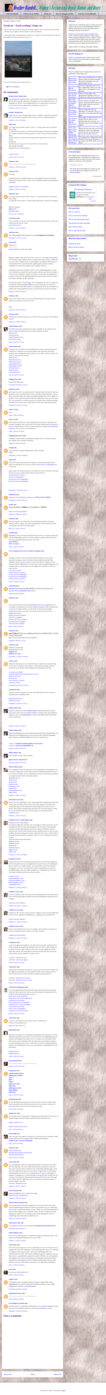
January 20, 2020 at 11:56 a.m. (18, 514)
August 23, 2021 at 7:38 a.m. (17, 1186)
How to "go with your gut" (77, 230)
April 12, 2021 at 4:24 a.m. (17, 1066)
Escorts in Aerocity (25, 562)
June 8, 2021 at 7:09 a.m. (16, 1109)
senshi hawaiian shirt (15, 1150)
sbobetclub (12, 494)
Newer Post (8, 1374)
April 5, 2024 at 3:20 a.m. (16, 1275)
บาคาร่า (11, 319)
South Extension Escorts (16, 337)
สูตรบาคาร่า (13, 209)
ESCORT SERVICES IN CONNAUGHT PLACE (23, 674)
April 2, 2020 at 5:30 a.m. (16, 547)
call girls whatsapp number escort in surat (29, 743)
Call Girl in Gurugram (15, 617)
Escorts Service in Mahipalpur (45, 464)
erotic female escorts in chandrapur (19, 1002)
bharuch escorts (13, 784)
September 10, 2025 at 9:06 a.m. (18, 1311)
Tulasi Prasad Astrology (16, 1202)
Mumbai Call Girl (14, 1053)
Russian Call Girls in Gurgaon (18, 619)
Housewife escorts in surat (24, 980)
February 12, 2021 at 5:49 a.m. (18, 887)
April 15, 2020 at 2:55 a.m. (17, 581)
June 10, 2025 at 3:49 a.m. (16, 1299)
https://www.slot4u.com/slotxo (18, 511)
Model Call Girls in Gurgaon (17, 615)
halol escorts (23, 759)
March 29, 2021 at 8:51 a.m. (17, 1025)
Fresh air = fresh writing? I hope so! (23, 25)
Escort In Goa (13, 678)
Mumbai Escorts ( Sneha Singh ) (19, 820)
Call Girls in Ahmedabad (17, 987)
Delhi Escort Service (15, 676)
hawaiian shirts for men (35, 535)
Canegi (11, 447)
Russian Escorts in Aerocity (17, 578)
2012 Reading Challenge (83, 189)
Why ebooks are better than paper (79, 223)
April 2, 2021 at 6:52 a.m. (16, 1056)
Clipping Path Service (16, 435)
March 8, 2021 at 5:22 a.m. (17, 1013)
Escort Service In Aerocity (17, 680)
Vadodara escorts (14, 891)
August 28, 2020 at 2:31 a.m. (17, 640)
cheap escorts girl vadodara (17, 919)
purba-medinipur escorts (16, 882)
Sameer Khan (13, 346)
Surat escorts (32, 710)
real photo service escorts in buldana (19, 1004)
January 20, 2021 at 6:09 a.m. (17, 726)
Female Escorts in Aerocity (17, 475)
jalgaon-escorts (13, 850)
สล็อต (30, 284)
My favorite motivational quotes (79, 219)
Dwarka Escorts (13, 370)
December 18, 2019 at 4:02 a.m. (18, 500)
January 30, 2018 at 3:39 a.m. (17, 310)
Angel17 (11, 1279)
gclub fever (12, 389)
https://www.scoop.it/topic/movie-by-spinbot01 (23, 637)
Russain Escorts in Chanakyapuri (18, 481)
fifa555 (11, 452)
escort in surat (26, 715)
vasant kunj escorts (14, 372)
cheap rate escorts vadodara (17, 903)
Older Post (57, 1374)
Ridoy (11, 124)
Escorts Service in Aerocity (17, 572)
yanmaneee (12, 1070)
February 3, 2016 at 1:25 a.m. (17, 167)
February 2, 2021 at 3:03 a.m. (17, 795)
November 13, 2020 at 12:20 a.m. (18, 656)
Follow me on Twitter (31, 14)
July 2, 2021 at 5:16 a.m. (16, 1143)
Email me (47, 14)
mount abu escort (14, 799)
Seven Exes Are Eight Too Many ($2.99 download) (73, 140)
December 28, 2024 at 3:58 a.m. (18, 1289)
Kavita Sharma (13, 1060)
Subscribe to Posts (74, 244)
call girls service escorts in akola (18, 1011)
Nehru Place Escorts (15, 339)
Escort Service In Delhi (16, 672)
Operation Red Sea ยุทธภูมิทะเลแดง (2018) (22, 591)
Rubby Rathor (13, 708)
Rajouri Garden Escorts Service (18, 1126)
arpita (11, 459)
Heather (78, 193)
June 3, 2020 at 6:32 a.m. (16, 626)
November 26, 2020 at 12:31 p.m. (19, 685)
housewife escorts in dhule (17, 1000)
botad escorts (13, 788)
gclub (10, 307)
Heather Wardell (14, 112)
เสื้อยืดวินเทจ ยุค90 (15, 654)
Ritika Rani (12, 1030)
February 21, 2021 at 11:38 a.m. (18, 906)
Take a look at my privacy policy (79, 59)
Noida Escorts (23, 1195)
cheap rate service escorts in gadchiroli (20, 998)
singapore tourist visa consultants (18, 186)
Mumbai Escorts (14, 1051)
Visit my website (12, 14)
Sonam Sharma (14, 326)
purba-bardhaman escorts (16, 878)
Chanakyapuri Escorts (15, 366)
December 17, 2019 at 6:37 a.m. (18, 490)
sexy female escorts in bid (16, 1006)
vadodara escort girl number (17, 935)
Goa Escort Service (14, 682)
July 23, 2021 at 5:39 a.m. (16, 1157)
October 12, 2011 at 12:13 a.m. (18, 108)
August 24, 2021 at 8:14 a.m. (17, 1198)
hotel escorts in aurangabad (17, 1008)
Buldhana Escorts (14, 843)
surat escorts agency (22, 960)
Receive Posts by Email (76, 247)
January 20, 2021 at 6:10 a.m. (17, 748)
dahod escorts (13, 792)
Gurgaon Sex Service (15, 613)
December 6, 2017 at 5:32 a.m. (18, 238)
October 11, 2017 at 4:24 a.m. (17, 228)
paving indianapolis (30, 1286)
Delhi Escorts (13, 333)
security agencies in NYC (24, 1260)
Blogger (63, 1390)
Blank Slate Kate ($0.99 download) (73, 80)
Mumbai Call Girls (14, 700)
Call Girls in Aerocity (15, 570)
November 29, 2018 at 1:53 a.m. (18, 385)
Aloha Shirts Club (14, 1223)
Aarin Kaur (12, 1018)
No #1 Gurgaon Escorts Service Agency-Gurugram (25, 551)
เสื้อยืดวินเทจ (13, 652)
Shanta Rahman (14, 1233)
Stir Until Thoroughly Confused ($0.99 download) (73, 103)
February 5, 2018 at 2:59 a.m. (17, 322)
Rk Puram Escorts (14, 368)
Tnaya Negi (12, 1162)
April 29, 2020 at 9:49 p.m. (17, 593)
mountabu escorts (14, 813)
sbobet (11, 521)
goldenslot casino (14, 211)
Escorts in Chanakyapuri (16, 477)
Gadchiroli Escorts (14, 848)
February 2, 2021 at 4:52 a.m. (17, 815)
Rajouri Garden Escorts (16, 1122)
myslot (11, 504)
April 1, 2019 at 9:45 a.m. (16, 415)
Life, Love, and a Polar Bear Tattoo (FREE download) (73, 131)
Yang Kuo (12, 194)
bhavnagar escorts (14, 786)
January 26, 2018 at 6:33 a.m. (17, 291)
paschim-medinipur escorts (17, 880)
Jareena (11, 661)
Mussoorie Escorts (39, 1173)
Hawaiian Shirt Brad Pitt (16, 1155)
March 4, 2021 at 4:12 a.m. (17, 962)
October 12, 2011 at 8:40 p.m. (17, 120)
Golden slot (54, 259)
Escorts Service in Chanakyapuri (18, 479)
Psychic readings (17, 1211)
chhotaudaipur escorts (15, 790)
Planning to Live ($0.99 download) (73, 112)
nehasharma (13, 1113)
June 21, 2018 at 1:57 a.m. (16, 342)
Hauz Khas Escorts (14, 360)
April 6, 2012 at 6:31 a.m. (16, 157)
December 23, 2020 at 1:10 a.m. (18, 703)
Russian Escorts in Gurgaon (17, 621)
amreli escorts (13, 780)
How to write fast (74, 212)
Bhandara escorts (14, 841)
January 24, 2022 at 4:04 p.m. (17, 1218)
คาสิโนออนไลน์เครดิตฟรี (42, 497)
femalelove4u (13, 859)
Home (33, 1374)
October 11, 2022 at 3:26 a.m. (17, 1240)
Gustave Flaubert (75, 172)
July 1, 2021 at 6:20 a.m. (16, 1129)
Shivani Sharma (14, 767)
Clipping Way (13, 379)
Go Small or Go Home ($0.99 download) (73, 121)
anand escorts (13, 782)
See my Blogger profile (64, 14)
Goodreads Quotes (97, 176)
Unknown (12, 161)
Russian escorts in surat (23, 978)
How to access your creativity (78, 215)
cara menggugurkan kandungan (44, 235)
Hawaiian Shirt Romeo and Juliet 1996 (20, 1153)
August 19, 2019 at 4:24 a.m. (17, 443)
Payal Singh (12, 1133)
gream (11, 242)
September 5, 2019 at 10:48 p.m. (18, 455)
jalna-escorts (12, 852)
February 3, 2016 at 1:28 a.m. (17, 189)
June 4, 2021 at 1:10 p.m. (16, 1095)
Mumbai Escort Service (16, 698)
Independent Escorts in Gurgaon (40, 605)
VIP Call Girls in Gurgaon (16, 623)
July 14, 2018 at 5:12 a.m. (16, 375)
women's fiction (13, 154)
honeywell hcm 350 (15, 225)
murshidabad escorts (15, 884)
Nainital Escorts (13, 1195)
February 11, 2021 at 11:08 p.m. (18, 854)
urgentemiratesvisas (15, 1293)
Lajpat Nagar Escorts (15, 364)
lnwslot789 (12, 586)
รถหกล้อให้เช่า (13, 542)
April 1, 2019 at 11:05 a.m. (17, 431)
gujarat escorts (13, 759)
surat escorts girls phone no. (25, 745)
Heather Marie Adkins (16, 96)
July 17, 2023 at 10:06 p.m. (17, 1265)
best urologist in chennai (16, 1303)
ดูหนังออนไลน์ (13, 588)
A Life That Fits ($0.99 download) (73, 95)
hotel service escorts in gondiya (18, 996)
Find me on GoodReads (87, 14)
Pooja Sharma (13, 1099)
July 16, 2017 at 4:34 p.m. (16, 214)
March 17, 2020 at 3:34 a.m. (17, 528)
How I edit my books (75, 227)
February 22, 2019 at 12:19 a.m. (18, 405)
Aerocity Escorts (14, 335)
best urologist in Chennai (44, 1308)
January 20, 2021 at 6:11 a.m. (17, 762)
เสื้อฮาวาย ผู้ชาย (14, 544)
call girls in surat (21, 957)
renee (10, 1269)
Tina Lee (11, 409)
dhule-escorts (13, 845)
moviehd (11, 533)
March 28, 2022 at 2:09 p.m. (17, 1228)
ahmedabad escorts (14, 778)
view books (93, 201)
